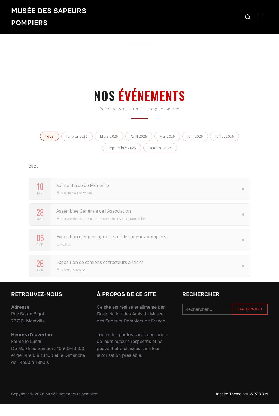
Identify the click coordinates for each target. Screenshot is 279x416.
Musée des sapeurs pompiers (51, 17)
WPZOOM (259, 405)
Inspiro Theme (228, 405)
